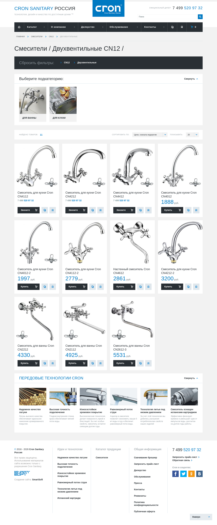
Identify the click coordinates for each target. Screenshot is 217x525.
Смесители (37, 36)
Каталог (32, 27)
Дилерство (88, 27)
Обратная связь (181, 460)
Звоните (25, 210)
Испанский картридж (68, 498)
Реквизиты (140, 496)
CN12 (51, 36)
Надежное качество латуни (72, 457)
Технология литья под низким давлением (69, 490)
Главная (20, 36)
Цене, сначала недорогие (151, 134)
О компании (58, 27)
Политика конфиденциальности (146, 503)
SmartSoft (37, 479)
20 (193, 134)
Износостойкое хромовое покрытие (71, 474)
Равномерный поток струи (72, 482)
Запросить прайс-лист (146, 464)
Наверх (196, 517)
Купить (168, 210)
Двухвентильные (69, 36)
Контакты (150, 27)
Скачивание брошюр (145, 457)
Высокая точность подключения (67, 465)
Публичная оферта (144, 511)
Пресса (138, 483)
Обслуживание (119, 27)
